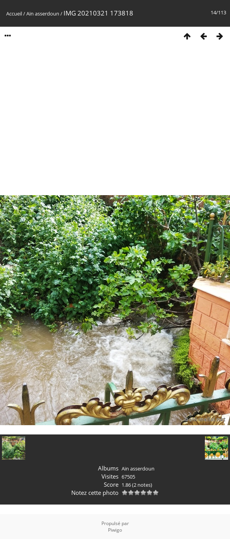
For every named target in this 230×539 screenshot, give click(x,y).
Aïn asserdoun (42, 13)
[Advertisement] (72, 121)
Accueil (14, 13)
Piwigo (115, 530)
